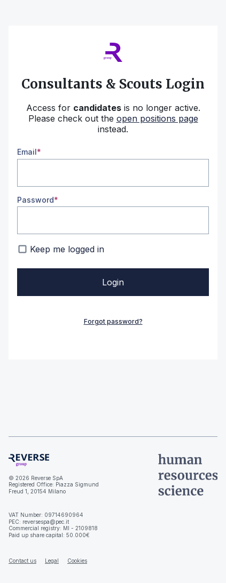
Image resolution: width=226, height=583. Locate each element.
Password (35, 199)
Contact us (22, 560)
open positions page (157, 118)
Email (27, 151)
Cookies (77, 560)
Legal (52, 560)
